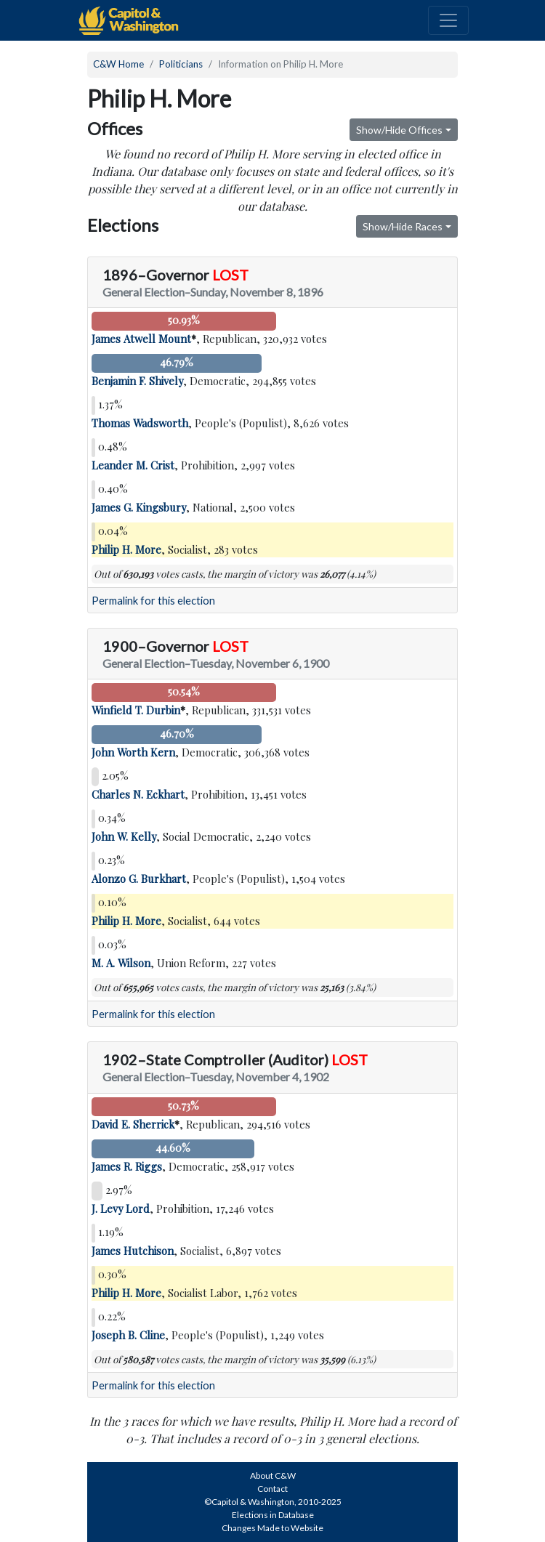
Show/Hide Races (403, 226)
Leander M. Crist (133, 465)
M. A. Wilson (121, 963)
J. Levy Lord (121, 1208)
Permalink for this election (153, 600)
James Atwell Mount (141, 338)
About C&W (273, 1475)
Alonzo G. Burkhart (139, 878)
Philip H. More (126, 549)
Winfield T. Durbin (136, 710)
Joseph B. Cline (128, 1335)
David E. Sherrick (133, 1124)
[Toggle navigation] (448, 20)
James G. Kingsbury (139, 507)
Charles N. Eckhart (138, 794)
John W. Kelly (124, 836)
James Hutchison (133, 1250)
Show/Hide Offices (399, 130)
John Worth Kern (133, 752)
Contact (272, 1488)
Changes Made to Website (272, 1527)
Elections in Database (273, 1514)
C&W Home (118, 64)
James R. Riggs (127, 1166)
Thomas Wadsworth (140, 423)
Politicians (181, 64)
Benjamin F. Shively (137, 381)
